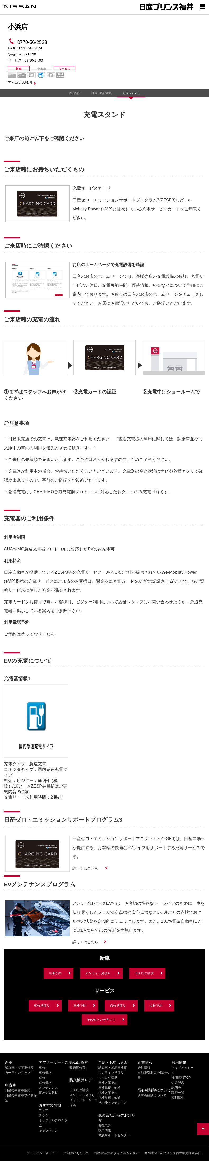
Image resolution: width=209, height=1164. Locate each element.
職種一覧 (177, 1093)
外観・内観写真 (101, 93)
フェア (43, 1110)
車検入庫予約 (107, 1083)
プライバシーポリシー (42, 1153)
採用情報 (104, 1130)
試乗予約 (55, 973)
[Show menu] (202, 6)
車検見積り (42, 1005)
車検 (42, 1067)
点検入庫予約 (107, 1093)
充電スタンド (131, 93)
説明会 (176, 1088)
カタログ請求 (144, 973)
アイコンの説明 (20, 82)
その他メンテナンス (101, 1019)
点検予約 (156, 1005)
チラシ (43, 1115)
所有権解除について (152, 1095)
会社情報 (144, 1067)
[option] (35, 369)
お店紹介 (75, 93)
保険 (72, 1105)
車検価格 (45, 1073)
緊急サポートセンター (114, 1135)
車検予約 (79, 1005)
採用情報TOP (181, 1078)
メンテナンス (48, 1088)
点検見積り (118, 1005)
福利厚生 (177, 1098)
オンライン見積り (98, 973)
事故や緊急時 (48, 1093)
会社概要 (104, 1125)
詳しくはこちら (85, 868)
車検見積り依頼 (109, 1088)
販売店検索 (77, 1067)
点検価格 (45, 1083)
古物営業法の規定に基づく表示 (116, 1153)
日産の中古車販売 (17, 1090)
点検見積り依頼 (109, 1098)
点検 (42, 1078)
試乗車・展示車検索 (19, 1067)
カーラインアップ (17, 1073)
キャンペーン (48, 1130)
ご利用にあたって (76, 1153)
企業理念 (177, 1083)
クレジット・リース (83, 1100)
